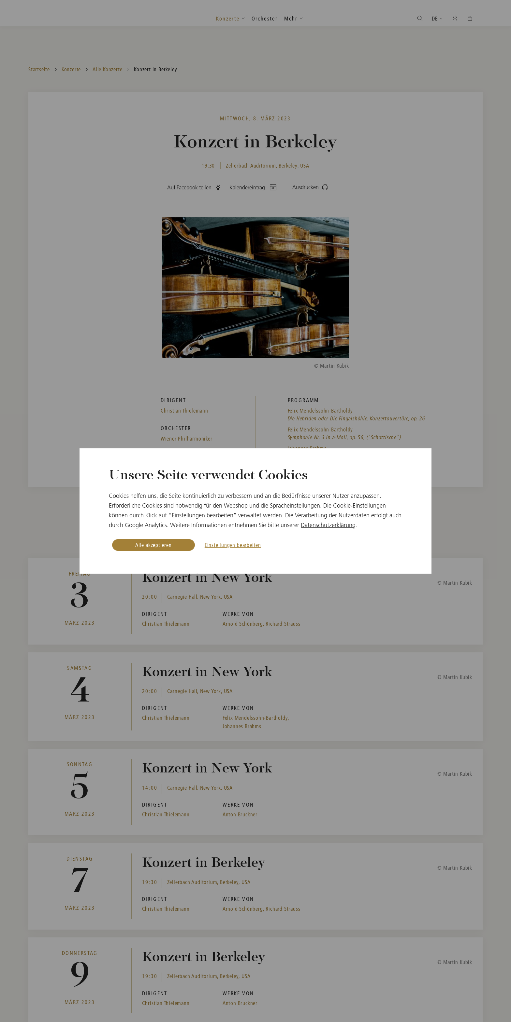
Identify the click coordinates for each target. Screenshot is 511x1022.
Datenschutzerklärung (328, 525)
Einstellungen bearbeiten (233, 544)
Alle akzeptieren (153, 544)
